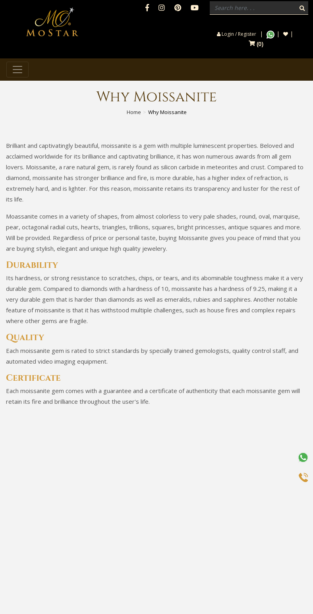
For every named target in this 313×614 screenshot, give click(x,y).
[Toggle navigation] (17, 69)
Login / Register (236, 34)
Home (134, 112)
